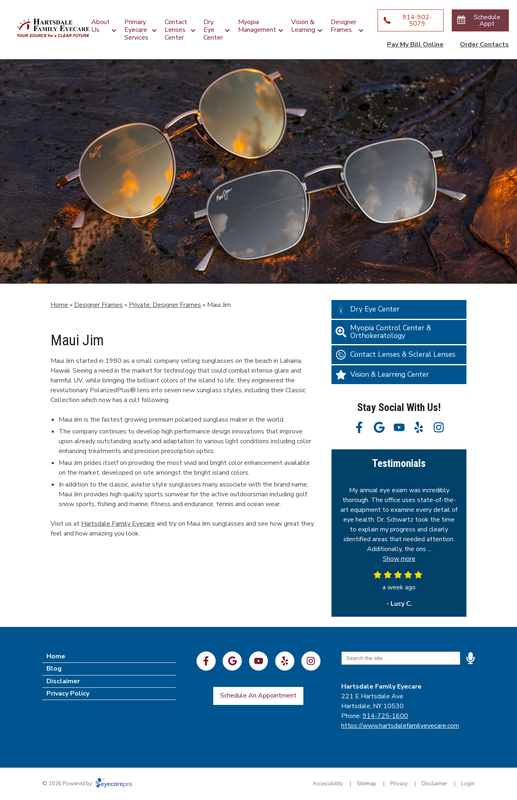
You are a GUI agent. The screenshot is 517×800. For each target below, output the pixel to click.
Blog (54, 668)
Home (59, 304)
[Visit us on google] (379, 427)
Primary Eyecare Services (136, 30)
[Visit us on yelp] (418, 427)
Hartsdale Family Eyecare (118, 523)
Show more (399, 558)
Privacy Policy (67, 693)
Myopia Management (257, 26)
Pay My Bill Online (415, 44)
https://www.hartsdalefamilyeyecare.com (400, 725)
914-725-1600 (385, 715)
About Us (100, 26)
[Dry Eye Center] (398, 309)
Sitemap (366, 783)
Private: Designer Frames (165, 304)
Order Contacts (484, 44)
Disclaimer (63, 681)
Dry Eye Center (213, 30)
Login (468, 783)
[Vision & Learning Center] (398, 374)
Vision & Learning (303, 26)
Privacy (399, 783)
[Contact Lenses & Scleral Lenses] (398, 354)
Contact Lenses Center (176, 30)
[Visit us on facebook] (359, 427)
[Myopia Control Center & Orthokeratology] (398, 332)
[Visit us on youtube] (399, 427)
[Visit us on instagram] (438, 427)
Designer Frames (343, 26)
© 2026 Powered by (87, 783)
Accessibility (328, 783)
